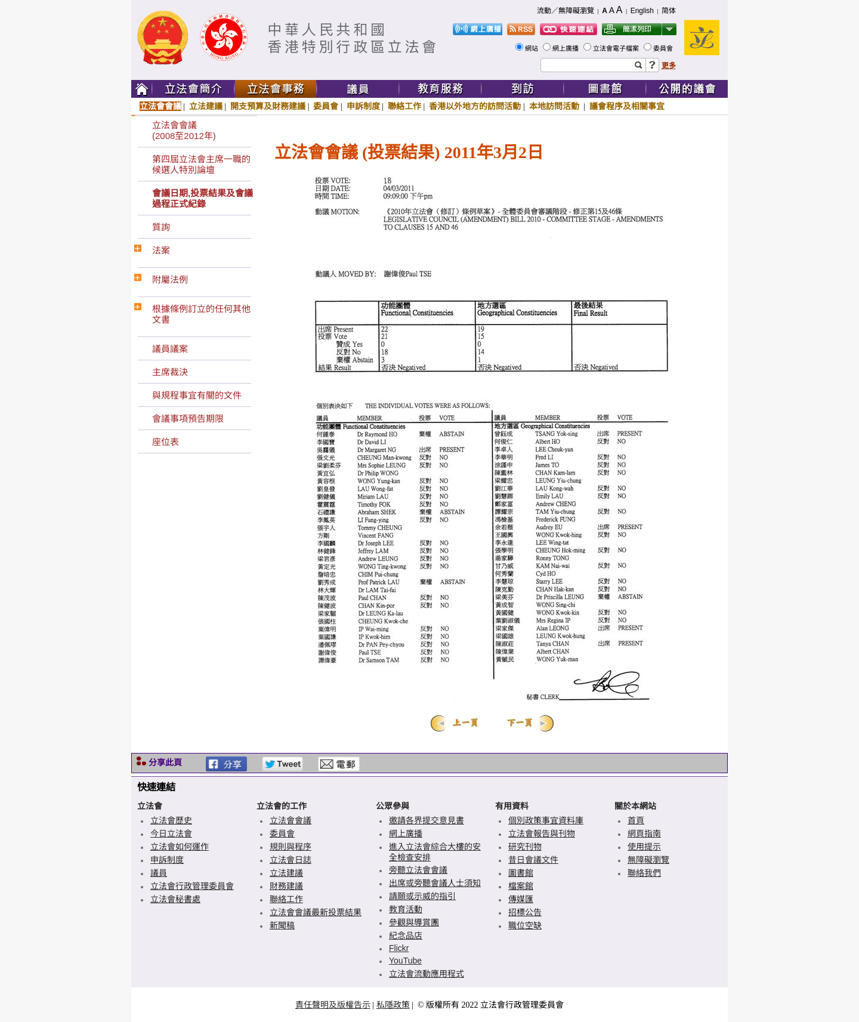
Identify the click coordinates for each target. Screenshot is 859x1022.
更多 (669, 65)
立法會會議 (160, 106)
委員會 (664, 48)
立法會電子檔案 (617, 48)
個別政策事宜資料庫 (545, 820)
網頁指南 (644, 833)
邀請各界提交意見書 (426, 820)
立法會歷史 (171, 820)
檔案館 (520, 886)
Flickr (399, 948)
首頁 (636, 820)
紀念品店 (405, 935)
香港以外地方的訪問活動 (475, 106)
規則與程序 (290, 846)
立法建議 (206, 106)
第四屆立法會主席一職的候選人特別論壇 (201, 164)
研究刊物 (525, 846)
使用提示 (644, 846)
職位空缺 (525, 925)
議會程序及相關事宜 (627, 106)
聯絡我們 (644, 873)
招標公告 (525, 912)
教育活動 (405, 909)
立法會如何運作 (179, 846)
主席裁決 (170, 372)
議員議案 (170, 349)
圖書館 (520, 873)
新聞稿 (282, 925)
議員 (158, 873)
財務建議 (286, 886)
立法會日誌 (290, 859)
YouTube (405, 960)
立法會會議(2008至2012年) (184, 130)
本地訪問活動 (555, 106)
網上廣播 (566, 48)
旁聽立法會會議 (418, 870)
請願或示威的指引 (422, 896)
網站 (532, 48)
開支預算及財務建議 (267, 106)
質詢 (161, 227)
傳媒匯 (520, 899)
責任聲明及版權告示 (332, 1004)
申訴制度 (363, 106)
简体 (669, 11)
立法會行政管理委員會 (192, 886)
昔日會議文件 (533, 859)
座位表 (165, 442)
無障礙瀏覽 (648, 859)
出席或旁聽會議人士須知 (435, 883)
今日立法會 (171, 833)
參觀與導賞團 (414, 922)
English (642, 11)
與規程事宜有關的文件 (197, 395)
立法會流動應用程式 (426, 973)
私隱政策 (393, 1004)
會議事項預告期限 (188, 418)
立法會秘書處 (175, 899)
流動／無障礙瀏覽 (565, 11)
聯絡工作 (404, 106)
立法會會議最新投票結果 (315, 912)
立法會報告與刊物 (541, 833)
